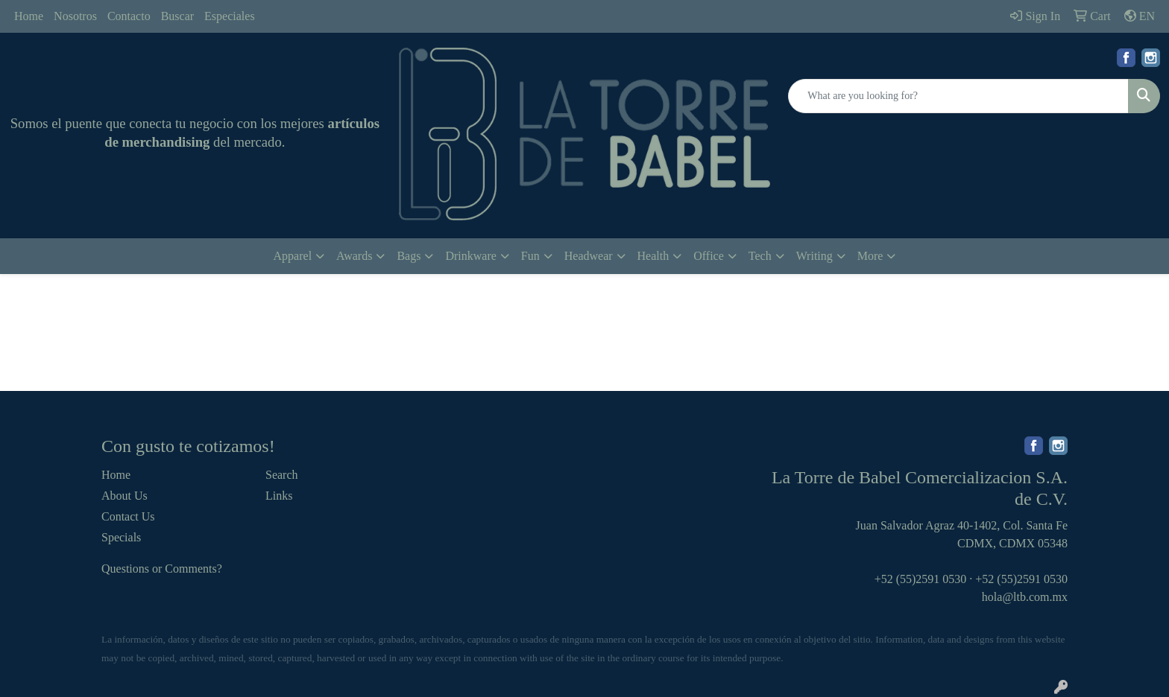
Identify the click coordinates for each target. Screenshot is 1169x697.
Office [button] (708, 255)
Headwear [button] (588, 255)
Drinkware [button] (470, 255)
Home (28, 16)
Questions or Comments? (161, 568)
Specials (121, 537)
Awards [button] (354, 255)
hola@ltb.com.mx (1025, 597)
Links (278, 495)
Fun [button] (530, 255)
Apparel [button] (293, 255)
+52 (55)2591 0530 (921, 579)
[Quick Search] (958, 96)
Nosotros (75, 16)
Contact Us (128, 516)
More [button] (870, 255)
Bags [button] (408, 255)
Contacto (129, 16)
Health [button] (653, 255)
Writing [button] (814, 255)
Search (281, 474)
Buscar (177, 16)
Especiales (229, 16)
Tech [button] (760, 255)
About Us (124, 495)
